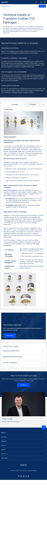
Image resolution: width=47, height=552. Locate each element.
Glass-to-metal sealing (10, 190)
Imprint (17, 470)
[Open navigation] (45, 2)
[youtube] (28, 476)
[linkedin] (23, 476)
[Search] (36, 2)
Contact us (42, 6)
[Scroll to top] (44, 427)
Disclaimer (12, 470)
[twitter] (26, 476)
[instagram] (21, 476)
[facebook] (18, 476)
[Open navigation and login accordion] (41, 2)
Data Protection (23, 470)
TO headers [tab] (32, 104)
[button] (23, 351)
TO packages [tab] (14, 104)
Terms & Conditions (32, 470)
